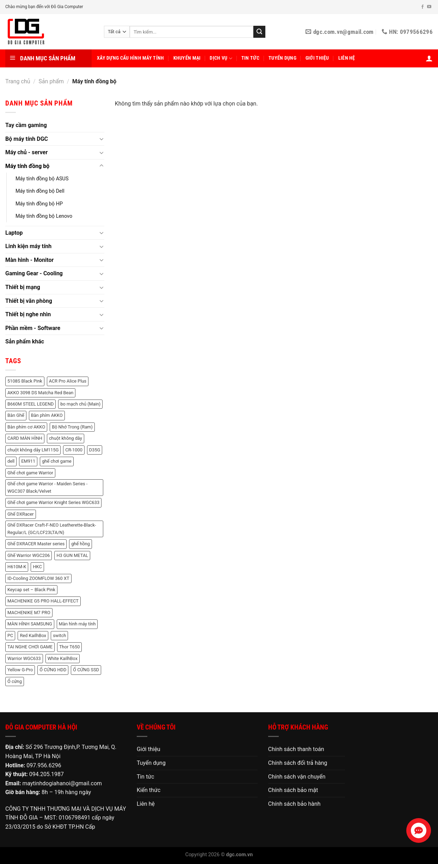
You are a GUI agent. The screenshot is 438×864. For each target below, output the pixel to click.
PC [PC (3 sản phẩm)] (10, 635)
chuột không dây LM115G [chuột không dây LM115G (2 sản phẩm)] (32, 449)
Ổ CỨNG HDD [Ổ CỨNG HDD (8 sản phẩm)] (52, 669)
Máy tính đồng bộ (27, 166)
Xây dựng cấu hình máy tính (130, 58)
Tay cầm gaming (26, 125)
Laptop (14, 232)
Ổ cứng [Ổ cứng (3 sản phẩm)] (14, 681)
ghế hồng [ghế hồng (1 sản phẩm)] (80, 543)
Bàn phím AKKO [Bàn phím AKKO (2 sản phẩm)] (47, 415)
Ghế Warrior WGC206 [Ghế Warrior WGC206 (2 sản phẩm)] (28, 555)
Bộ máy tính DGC (26, 139)
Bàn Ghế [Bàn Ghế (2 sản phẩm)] (15, 415)
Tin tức (250, 58)
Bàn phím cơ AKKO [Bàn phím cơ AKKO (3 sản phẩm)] (26, 427)
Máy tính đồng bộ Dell (40, 191)
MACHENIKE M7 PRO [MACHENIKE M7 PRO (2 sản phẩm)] (28, 612)
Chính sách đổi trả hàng (297, 763)
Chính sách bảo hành (294, 803)
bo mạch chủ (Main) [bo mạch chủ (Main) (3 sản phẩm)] (80, 404)
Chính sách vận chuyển (297, 776)
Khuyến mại (187, 58)
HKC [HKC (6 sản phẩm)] (37, 566)
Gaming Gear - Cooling (34, 273)
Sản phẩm (51, 81)
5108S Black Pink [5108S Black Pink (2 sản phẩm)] (24, 381)
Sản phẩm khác (24, 341)
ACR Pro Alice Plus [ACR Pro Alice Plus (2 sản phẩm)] (68, 381)
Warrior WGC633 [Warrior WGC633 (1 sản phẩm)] (24, 658)
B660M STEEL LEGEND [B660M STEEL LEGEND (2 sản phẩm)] (30, 404)
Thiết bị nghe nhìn (28, 314)
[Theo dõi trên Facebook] (422, 7)
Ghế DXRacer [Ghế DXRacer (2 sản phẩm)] (20, 514)
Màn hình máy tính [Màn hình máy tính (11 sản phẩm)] (77, 623)
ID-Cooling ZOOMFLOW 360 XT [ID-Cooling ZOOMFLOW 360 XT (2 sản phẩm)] (38, 578)
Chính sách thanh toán (296, 749)
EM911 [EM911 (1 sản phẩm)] (28, 461)
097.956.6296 (43, 765)
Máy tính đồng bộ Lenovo (44, 216)
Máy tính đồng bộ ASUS (42, 179)
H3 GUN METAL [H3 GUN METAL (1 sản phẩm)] (72, 555)
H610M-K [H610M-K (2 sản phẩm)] (16, 566)
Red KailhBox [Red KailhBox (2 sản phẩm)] (33, 635)
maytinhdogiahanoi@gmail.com (62, 783)
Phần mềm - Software (32, 328)
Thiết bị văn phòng (28, 301)
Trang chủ (17, 81)
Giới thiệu (317, 58)
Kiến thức (149, 790)
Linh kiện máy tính (28, 246)
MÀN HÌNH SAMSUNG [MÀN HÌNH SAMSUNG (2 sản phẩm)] (29, 623)
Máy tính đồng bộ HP (39, 204)
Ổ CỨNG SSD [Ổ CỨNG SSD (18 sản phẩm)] (86, 669)
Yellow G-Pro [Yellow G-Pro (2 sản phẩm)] (20, 669)
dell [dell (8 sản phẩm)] (10, 461)
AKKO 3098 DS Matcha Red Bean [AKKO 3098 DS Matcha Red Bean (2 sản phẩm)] (40, 392)
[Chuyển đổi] (101, 138)
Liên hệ (346, 58)
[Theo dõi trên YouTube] (429, 7)
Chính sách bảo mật (293, 790)
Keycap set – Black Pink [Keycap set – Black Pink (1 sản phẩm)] (31, 589)
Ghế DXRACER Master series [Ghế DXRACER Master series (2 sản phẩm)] (35, 543)
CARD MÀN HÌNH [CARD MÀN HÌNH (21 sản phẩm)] (24, 438)
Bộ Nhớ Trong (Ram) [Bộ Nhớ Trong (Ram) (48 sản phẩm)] (72, 427)
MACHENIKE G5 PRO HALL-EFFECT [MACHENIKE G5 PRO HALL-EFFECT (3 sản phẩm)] (43, 601)
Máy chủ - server (26, 152)
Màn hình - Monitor (29, 260)
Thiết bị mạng (22, 287)
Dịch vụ (221, 58)
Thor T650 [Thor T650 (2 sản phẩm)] (69, 646)
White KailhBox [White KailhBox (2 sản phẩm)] (63, 658)
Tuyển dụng (282, 58)
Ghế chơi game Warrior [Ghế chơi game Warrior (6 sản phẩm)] (30, 472)
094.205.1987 (46, 774)
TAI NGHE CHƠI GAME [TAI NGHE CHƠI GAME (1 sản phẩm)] (30, 646)
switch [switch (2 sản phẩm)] (59, 635)
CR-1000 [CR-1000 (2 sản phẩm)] (73, 449)
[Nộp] (259, 32)
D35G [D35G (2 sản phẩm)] (94, 449)
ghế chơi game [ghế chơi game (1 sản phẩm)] (57, 461)
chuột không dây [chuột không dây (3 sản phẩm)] (65, 438)
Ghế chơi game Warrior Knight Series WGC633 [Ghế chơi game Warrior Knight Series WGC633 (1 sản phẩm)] (53, 502)
